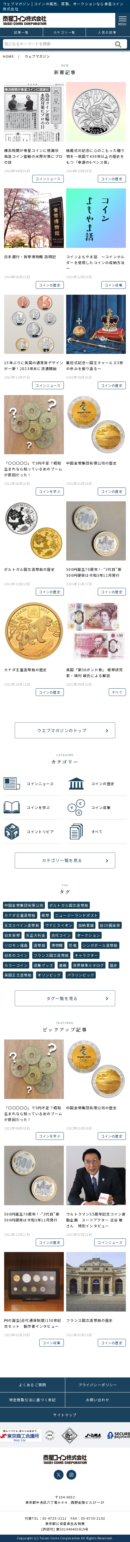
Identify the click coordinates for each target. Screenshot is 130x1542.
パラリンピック (80, 974)
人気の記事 (107, 32)
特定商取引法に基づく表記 (32, 1399)
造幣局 (40, 945)
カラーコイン (16, 965)
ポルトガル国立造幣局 (68, 905)
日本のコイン (16, 955)
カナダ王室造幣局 (20, 915)
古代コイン (61, 935)
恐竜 (73, 945)
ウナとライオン (58, 925)
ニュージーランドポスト (76, 915)
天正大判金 (36, 935)
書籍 (63, 965)
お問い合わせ (97, 1399)
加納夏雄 (86, 925)
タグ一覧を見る (62, 998)
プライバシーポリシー (97, 1384)
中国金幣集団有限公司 (23, 905)
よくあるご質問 (32, 1384)
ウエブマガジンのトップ (62, 730)
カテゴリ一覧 (64, 32)
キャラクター (86, 955)
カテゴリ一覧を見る (62, 860)
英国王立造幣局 (18, 974)
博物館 (57, 945)
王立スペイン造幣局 (21, 925)
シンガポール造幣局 (100, 945)
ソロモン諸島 (16, 945)
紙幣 (45, 915)
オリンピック (49, 974)
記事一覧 (21, 32)
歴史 (114, 965)
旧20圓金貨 (110, 925)
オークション (88, 935)
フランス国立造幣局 (51, 955)
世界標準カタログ (88, 965)
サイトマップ (65, 1414)
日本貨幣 (12, 935)
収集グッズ (43, 965)
